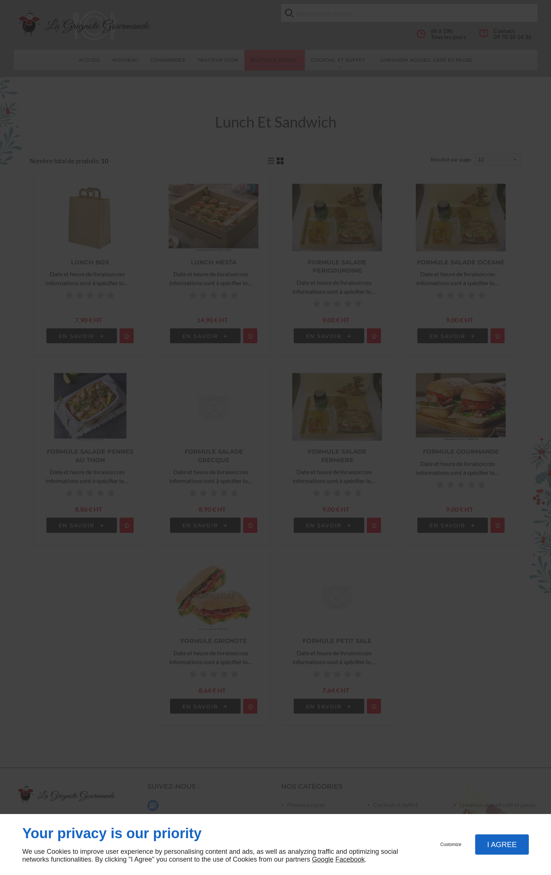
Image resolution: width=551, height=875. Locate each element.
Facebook (350, 859)
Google (322, 859)
